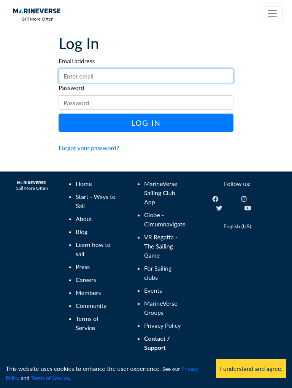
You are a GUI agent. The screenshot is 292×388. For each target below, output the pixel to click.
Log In (146, 122)
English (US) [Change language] (237, 226)
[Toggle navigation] (272, 13)
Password (71, 87)
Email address (77, 60)
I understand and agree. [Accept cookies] (251, 368)
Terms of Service (50, 378)
